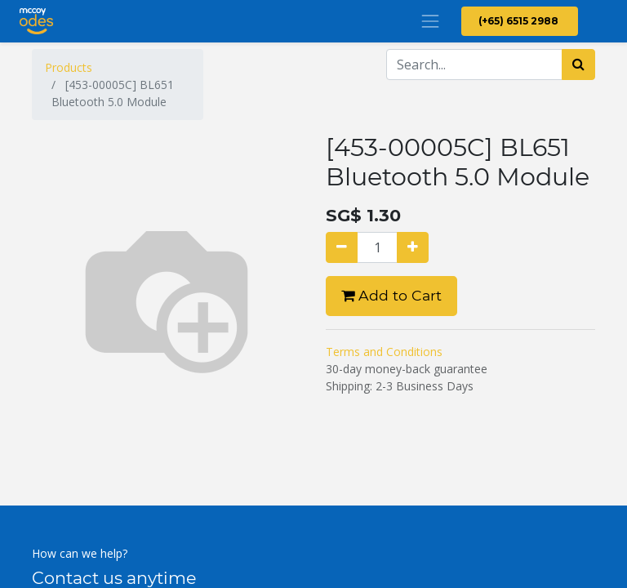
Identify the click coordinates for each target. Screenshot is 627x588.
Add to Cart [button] (391, 295)
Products (68, 67)
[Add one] (413, 247)
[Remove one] (342, 247)
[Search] (578, 64)
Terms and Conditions (384, 351)
